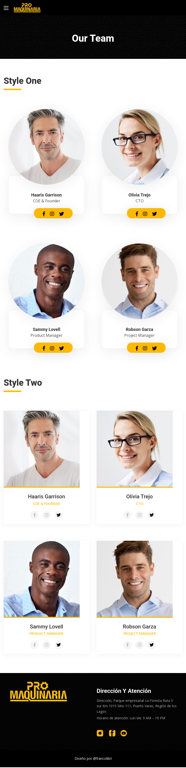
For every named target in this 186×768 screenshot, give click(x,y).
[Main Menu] (6, 8)
